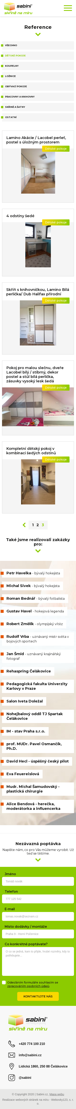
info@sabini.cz (25, 1055)
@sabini (19, 1077)
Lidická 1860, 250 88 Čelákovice (37, 1066)
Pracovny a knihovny (20, 96)
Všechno (11, 45)
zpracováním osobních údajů (28, 986)
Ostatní (11, 117)
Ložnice (10, 76)
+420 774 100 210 (26, 1044)
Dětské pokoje (15, 55)
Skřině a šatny (15, 107)
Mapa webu (56, 1094)
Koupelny (12, 65)
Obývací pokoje (16, 86)
